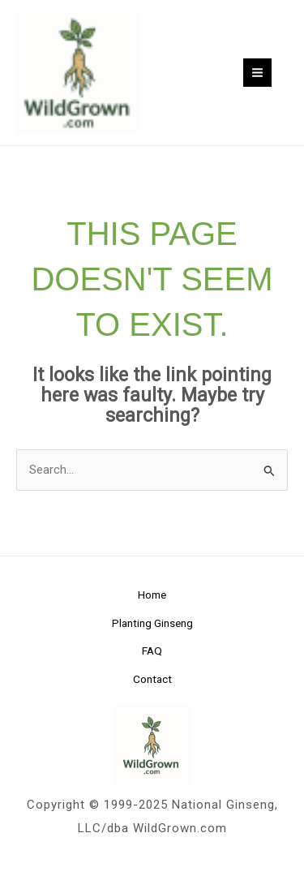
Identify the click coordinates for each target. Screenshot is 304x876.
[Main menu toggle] (257, 72)
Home (152, 594)
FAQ (152, 650)
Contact (152, 678)
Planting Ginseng (152, 622)
